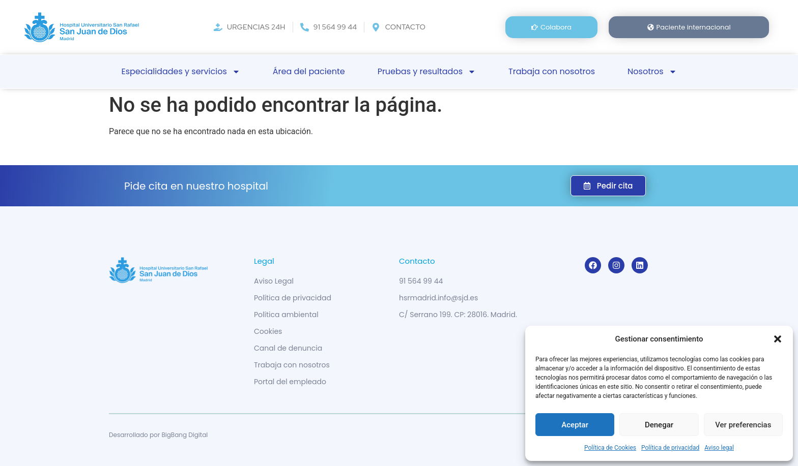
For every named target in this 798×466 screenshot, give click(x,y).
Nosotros (652, 72)
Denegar (659, 424)
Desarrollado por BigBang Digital (158, 434)
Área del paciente (309, 71)
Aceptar (574, 424)
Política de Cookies (610, 447)
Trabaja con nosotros (551, 71)
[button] (778, 339)
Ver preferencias (743, 424)
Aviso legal (719, 447)
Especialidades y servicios (180, 72)
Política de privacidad (670, 447)
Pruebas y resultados (427, 72)
